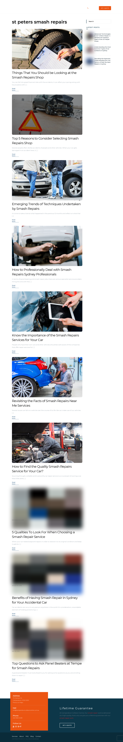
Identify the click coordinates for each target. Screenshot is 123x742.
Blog (76, 8)
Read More (13, 89)
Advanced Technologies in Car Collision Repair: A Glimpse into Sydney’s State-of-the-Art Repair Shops (102, 37)
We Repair (70, 8)
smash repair (93, 713)
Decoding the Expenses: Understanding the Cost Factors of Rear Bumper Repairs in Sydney (102, 61)
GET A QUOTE (105, 8)
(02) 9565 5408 (92, 8)
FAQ (64, 8)
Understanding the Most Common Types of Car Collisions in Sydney (102, 48)
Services (54, 8)
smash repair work (67, 718)
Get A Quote (67, 725)
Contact (82, 8)
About (60, 8)
